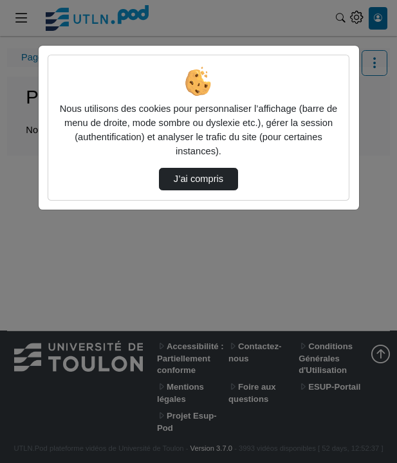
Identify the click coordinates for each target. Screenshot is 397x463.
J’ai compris (198, 179)
